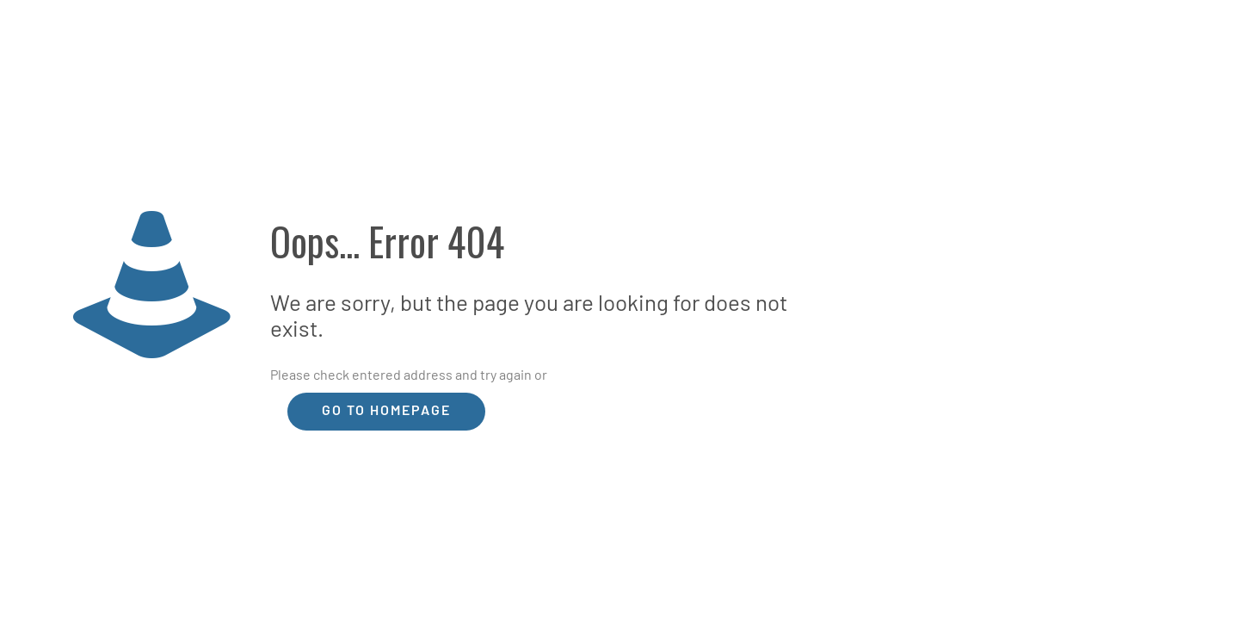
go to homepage (386, 411)
